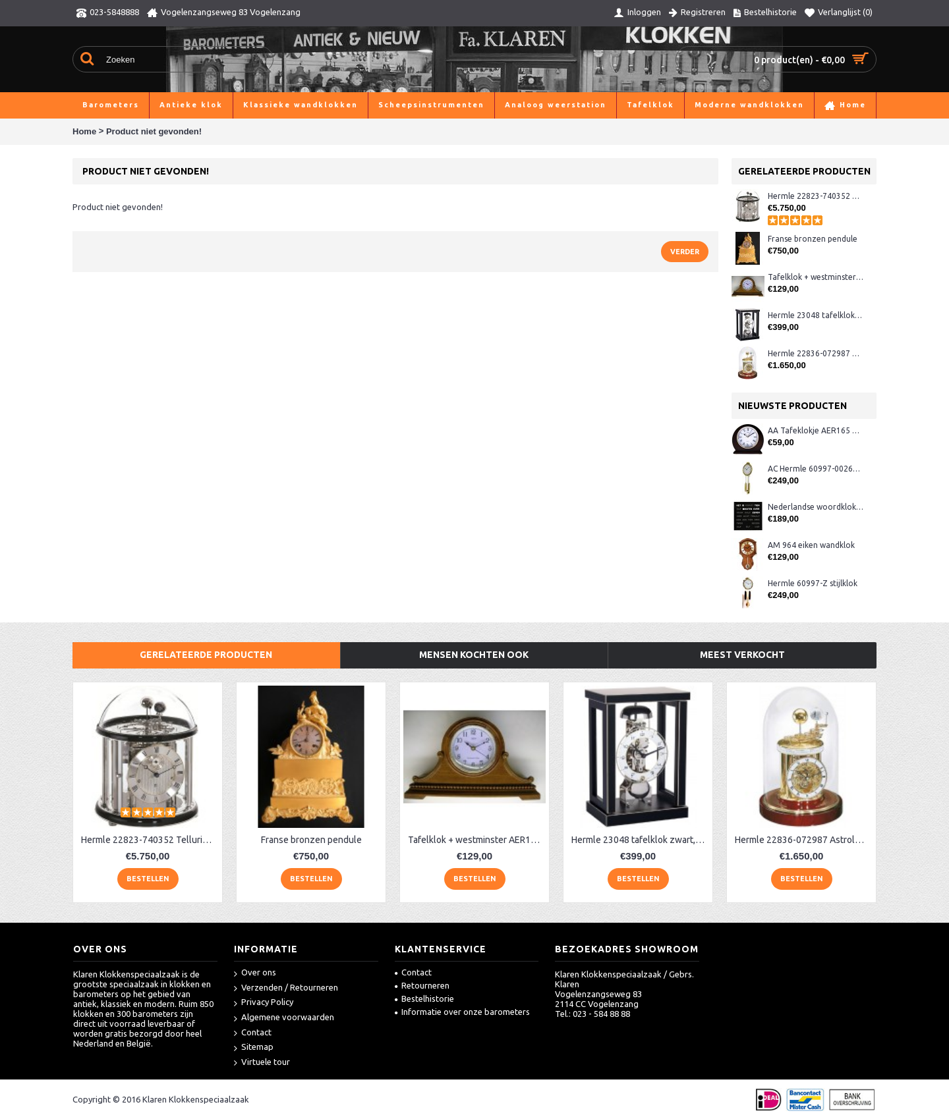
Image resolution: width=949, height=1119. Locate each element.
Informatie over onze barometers (462, 1011)
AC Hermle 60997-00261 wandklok (815, 468)
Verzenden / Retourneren (286, 988)
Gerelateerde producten (206, 654)
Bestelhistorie (424, 998)
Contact (253, 1033)
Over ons (255, 973)
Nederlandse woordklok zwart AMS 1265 (815, 507)
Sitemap (253, 1047)
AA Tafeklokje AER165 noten (815, 430)
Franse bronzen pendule (812, 238)
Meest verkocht (742, 654)
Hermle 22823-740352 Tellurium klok (815, 196)
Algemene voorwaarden (284, 1017)
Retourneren (422, 985)
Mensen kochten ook (474, 654)
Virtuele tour (262, 1062)
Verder (684, 252)
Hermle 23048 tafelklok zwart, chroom (815, 315)
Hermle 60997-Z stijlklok (812, 583)
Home (84, 131)
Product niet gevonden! (154, 131)
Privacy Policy (263, 1002)
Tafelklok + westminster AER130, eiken (815, 277)
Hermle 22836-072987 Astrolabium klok (815, 353)
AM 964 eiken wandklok (811, 545)
